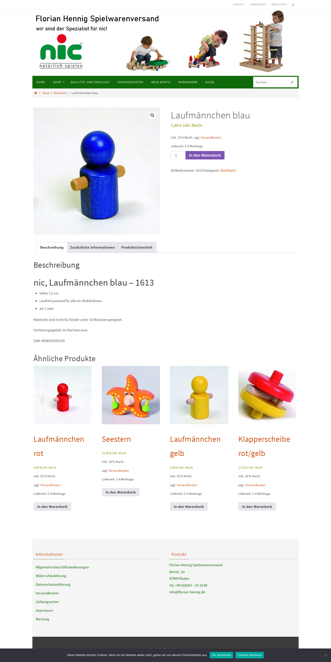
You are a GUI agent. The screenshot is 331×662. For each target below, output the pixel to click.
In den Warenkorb (205, 155)
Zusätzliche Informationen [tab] (92, 247)
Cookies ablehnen (250, 655)
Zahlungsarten (47, 601)
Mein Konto (279, 4)
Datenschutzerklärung (53, 584)
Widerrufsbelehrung (51, 575)
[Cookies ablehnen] (325, 655)
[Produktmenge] (178, 155)
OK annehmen (221, 655)
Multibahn (60, 93)
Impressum (44, 610)
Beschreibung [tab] (51, 247)
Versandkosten (211, 137)
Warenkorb (258, 4)
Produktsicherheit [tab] (136, 247)
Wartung (42, 619)
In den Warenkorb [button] (52, 506)
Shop (46, 93)
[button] (152, 115)
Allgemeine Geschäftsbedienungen (62, 567)
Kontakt (239, 4)
